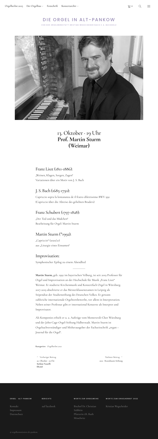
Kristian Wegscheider (117, 406)
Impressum (15, 410)
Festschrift (52, 6)
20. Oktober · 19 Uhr (57, 361)
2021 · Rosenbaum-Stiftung (101, 358)
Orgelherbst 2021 (54, 346)
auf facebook (48, 406)
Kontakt (14, 406)
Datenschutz (16, 414)
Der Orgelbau (34, 6)
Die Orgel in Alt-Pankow (79, 19)
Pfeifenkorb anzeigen (130, 6)
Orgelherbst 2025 (14, 6)
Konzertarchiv (68, 6)
